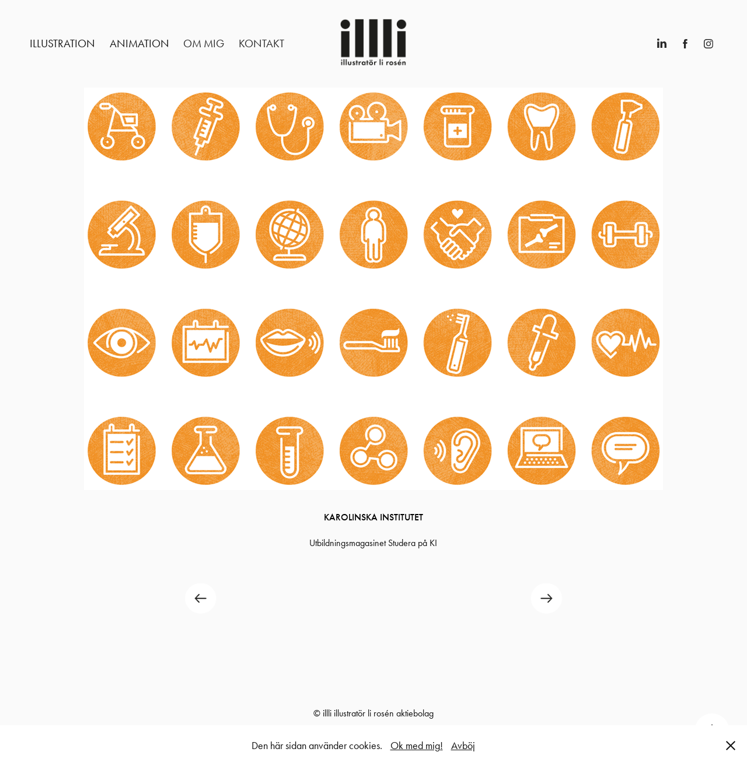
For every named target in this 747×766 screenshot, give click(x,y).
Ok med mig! (416, 745)
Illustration (62, 43)
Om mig (203, 43)
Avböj (463, 745)
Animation (139, 43)
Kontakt (261, 43)
